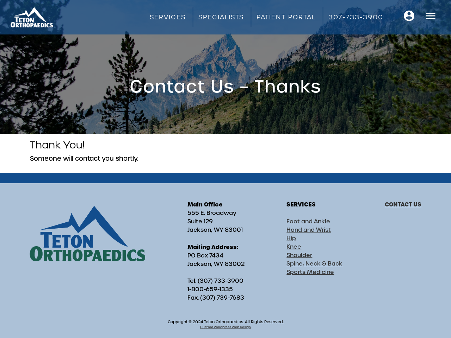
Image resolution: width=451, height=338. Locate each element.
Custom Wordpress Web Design (225, 327)
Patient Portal (286, 17)
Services (168, 17)
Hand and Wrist (308, 230)
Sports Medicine (310, 272)
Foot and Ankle (308, 221)
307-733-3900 (355, 17)
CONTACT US (403, 204)
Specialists (221, 17)
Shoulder (299, 255)
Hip (291, 238)
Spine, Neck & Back (314, 263)
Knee (293, 246)
